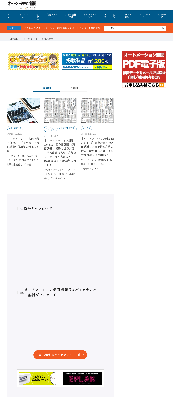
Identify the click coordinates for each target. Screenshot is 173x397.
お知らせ (86, 128)
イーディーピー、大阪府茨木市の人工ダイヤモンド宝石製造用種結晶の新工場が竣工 (23, 145)
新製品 (37, 17)
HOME (9, 15)
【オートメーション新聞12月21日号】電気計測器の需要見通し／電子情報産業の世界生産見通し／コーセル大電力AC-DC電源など (97, 147)
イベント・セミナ (90, 15)
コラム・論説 (127, 15)
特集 (114, 15)
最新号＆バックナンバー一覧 (61, 355)
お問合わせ (161, 15)
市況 (105, 15)
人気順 (74, 88)
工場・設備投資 (70, 15)
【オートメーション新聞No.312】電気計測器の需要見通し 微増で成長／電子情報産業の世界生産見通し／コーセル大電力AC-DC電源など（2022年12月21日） (60, 152)
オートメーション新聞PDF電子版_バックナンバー (60, 129)
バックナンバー (144, 15)
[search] (163, 28)
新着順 (47, 88)
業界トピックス (52, 15)
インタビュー (23, 15)
